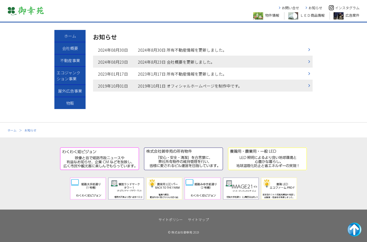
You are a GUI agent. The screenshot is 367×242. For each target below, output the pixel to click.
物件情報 (272, 15)
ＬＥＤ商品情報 (312, 15)
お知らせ (315, 7)
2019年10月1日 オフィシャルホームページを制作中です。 (170, 86)
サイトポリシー (170, 219)
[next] (302, 188)
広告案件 (353, 15)
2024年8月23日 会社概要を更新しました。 (156, 62)
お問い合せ (290, 7)
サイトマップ (198, 219)
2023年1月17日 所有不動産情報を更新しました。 (162, 74)
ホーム (11, 130)
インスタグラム (347, 7)
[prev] (65, 188)
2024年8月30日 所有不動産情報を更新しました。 (162, 50)
